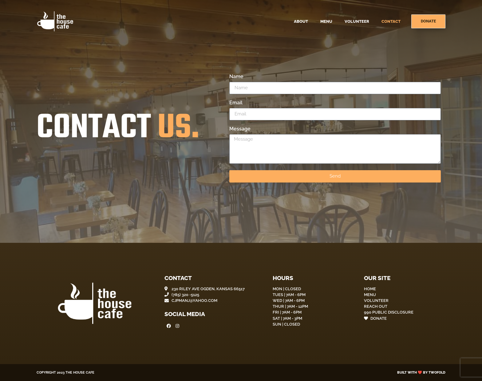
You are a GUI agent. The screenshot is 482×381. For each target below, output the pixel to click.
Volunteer (357, 21)
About (301, 21)
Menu (326, 21)
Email (236, 103)
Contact (391, 21)
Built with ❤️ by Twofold (421, 372)
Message (240, 129)
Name (236, 76)
